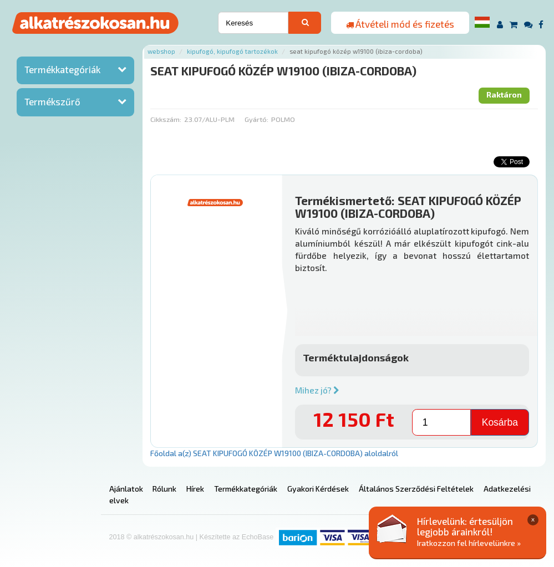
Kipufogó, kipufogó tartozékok (232, 51)
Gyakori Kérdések (318, 488)
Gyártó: (256, 119)
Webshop (161, 51)
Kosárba (500, 422)
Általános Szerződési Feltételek (416, 488)
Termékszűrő (52, 101)
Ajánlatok (126, 488)
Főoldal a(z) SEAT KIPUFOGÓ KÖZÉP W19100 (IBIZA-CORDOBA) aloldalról (274, 453)
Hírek (195, 488)
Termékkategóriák (62, 69)
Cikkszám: (165, 119)
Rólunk (164, 488)
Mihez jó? (317, 390)
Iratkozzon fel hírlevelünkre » (469, 543)
